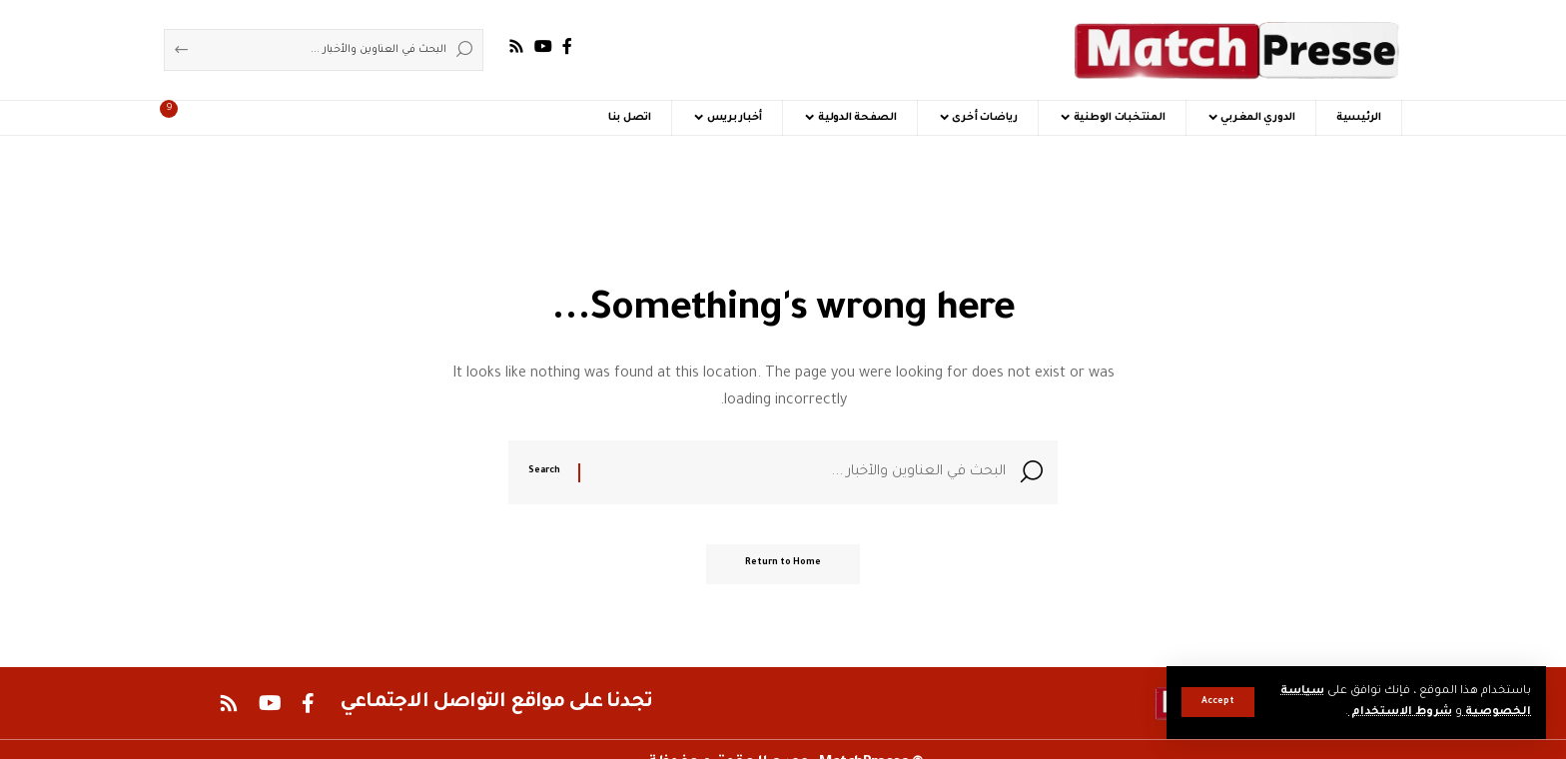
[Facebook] (567, 46)
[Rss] (516, 46)
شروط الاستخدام (1399, 712)
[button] (1217, 702)
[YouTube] (543, 46)
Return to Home (783, 566)
